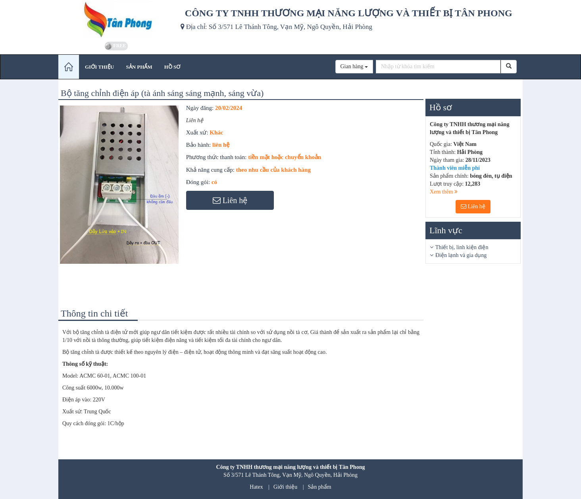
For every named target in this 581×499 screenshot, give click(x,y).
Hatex (256, 487)
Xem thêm (444, 192)
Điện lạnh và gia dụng (461, 255)
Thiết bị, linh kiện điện (461, 247)
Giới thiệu (285, 487)
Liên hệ (473, 206)
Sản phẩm (319, 487)
